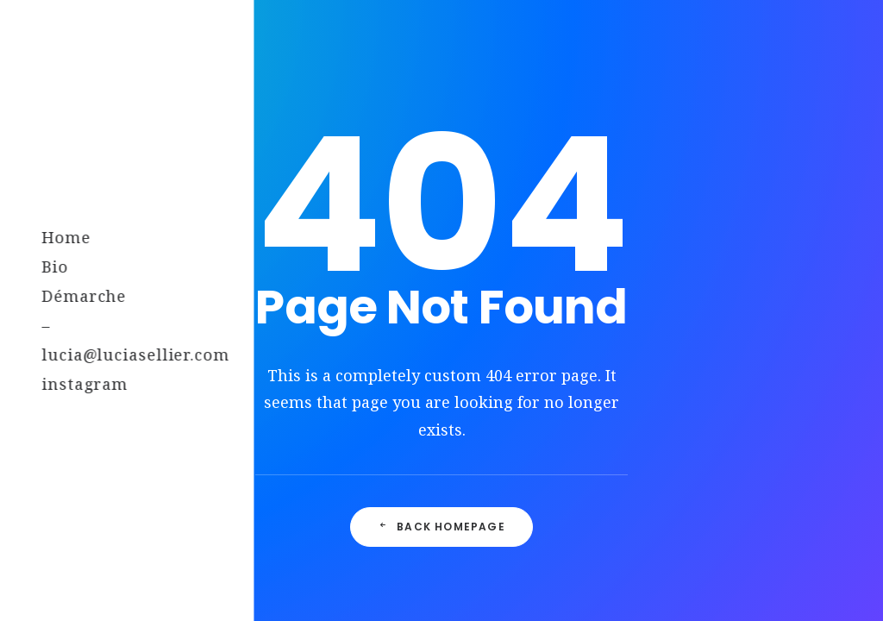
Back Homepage (441, 526)
